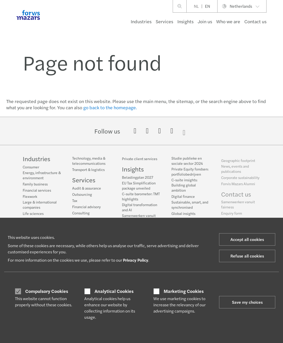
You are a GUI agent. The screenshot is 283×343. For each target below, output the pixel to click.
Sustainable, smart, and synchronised (189, 206)
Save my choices (247, 302)
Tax (74, 200)
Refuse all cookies (247, 256)
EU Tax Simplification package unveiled (139, 185)
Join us (205, 21)
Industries (141, 21)
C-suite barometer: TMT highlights (141, 196)
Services (164, 21)
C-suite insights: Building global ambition (184, 186)
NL (196, 6)
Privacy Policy (135, 260)
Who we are (228, 21)
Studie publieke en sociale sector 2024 (187, 162)
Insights (185, 21)
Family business (35, 183)
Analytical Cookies (114, 291)
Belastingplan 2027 (137, 177)
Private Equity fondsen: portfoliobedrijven (190, 173)
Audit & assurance (86, 188)
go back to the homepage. (110, 107)
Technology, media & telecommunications (88, 160)
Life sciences (33, 213)
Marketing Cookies (184, 291)
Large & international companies (40, 204)
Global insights (183, 214)
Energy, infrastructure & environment (42, 175)
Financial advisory (86, 206)
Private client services (139, 158)
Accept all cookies (247, 239)
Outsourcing (82, 194)
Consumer (31, 166)
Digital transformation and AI (139, 207)
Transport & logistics (88, 169)
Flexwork (30, 196)
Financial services (37, 190)
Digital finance (183, 197)
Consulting (81, 212)
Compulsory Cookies (46, 291)
